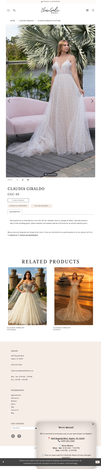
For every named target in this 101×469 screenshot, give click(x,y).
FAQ (12, 410)
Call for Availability (47, 208)
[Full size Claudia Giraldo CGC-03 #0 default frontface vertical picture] (50, 101)
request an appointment (29, 237)
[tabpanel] (50, 101)
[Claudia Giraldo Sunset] (73, 299)
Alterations (15, 401)
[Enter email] (24, 431)
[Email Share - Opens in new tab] (28, 180)
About (13, 407)
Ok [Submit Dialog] (97, 465)
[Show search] (93, 11)
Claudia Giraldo (26, 21)
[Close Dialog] (3, 465)
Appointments (16, 398)
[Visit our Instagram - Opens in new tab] (13, 439)
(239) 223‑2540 (16, 367)
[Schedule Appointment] (50, 2)
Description (15, 214)
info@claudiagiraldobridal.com (22, 373)
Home (12, 21)
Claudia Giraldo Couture (49, 21)
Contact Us (15, 412)
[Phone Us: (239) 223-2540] (14, 11)
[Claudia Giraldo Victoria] (27, 299)
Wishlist (14, 404)
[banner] (50, 10)
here (75, 466)
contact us (13, 237)
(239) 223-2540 (68, 440)
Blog (12, 415)
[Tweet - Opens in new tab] (17, 180)
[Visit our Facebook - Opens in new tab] (19, 439)
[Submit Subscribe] (35, 431)
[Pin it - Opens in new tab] (22, 180)
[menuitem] (8, 11)
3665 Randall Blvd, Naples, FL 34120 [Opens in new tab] (68, 438)
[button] (8, 11)
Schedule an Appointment (20, 208)
